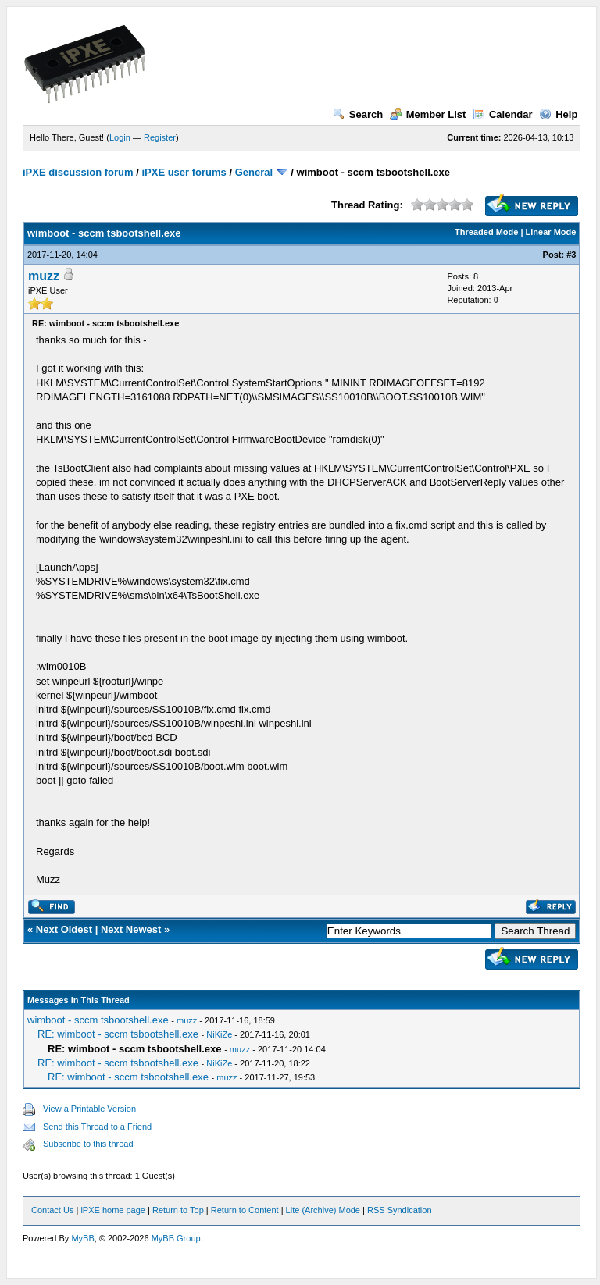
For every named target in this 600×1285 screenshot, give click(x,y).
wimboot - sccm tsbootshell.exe (98, 1020)
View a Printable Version (89, 1108)
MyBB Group (176, 1238)
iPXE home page (112, 1210)
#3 (571, 254)
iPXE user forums (183, 172)
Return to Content (245, 1210)
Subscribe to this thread (88, 1143)
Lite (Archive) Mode (323, 1210)
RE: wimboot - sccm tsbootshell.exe (118, 1034)
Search (358, 114)
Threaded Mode (486, 232)
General (254, 172)
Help (558, 114)
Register (160, 137)
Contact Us (52, 1210)
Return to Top (178, 1210)
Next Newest (131, 929)
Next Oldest (64, 929)
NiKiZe (219, 1034)
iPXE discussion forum (78, 172)
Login (119, 137)
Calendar (503, 114)
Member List (428, 114)
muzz (43, 276)
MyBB (82, 1238)
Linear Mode (551, 232)
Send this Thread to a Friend (97, 1126)
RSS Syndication (399, 1210)
